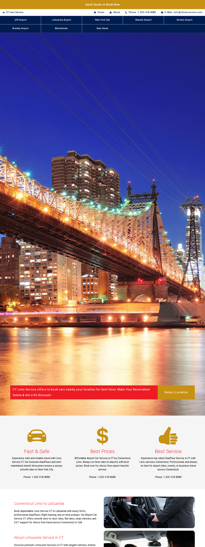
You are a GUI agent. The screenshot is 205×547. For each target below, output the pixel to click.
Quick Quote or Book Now (102, 4)
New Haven (102, 28)
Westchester (61, 28)
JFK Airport (20, 20)
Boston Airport (184, 20)
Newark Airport (143, 20)
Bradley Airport (20, 28)
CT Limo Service (14, 12)
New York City (102, 20)
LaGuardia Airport (61, 20)
